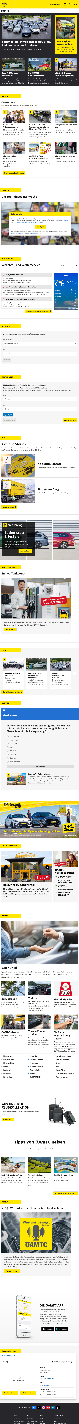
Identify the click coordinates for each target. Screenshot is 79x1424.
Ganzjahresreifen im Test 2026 (66, 126)
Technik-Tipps (60, 1070)
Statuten (56, 1421)
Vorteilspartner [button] (8, 568)
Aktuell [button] (5, 96)
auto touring (17, 1419)
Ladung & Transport (36, 1060)
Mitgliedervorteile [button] (9, 846)
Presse (42, 1421)
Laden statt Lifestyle (15, 535)
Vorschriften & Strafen (36, 1033)
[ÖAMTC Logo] (4, 4)
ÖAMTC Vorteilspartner (64, 872)
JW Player (64, 221)
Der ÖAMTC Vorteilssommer (36, 74)
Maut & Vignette (63, 999)
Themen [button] (5, 916)
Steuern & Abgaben (62, 1060)
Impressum (57, 1419)
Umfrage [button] (5, 703)
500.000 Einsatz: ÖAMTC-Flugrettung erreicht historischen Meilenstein (65, 77)
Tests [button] (4, 650)
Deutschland (14, 736)
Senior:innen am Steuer (63, 1056)
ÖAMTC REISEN (35, 1077)
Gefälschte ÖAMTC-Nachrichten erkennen (38, 157)
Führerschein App (32, 1421)
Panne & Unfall (35, 1070)
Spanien (13, 758)
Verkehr (32, 998)
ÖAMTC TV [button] (5, 190)
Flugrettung (7, 1074)
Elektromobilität (8, 1063)
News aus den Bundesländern (14, 173)
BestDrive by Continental (19, 885)
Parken (32, 1074)
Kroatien (13, 751)
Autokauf (9, 968)
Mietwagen (34, 1063)
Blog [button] (4, 438)
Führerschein (7, 1077)
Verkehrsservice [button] (8, 259)
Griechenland (15, 744)
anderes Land (15, 762)
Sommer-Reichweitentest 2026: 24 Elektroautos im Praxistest (26, 43)
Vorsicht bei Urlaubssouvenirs (10, 126)
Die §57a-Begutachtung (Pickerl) (62, 1035)
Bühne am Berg (48, 489)
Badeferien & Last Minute (12, 1175)
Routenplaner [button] (7, 377)
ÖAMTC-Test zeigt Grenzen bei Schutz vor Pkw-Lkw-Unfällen (39, 127)
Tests (57, 1067)
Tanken (58, 1063)
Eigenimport (7, 1056)
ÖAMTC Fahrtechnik (19, 1421)
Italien (12, 747)
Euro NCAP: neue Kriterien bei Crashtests (10, 76)
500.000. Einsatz (49, 464)
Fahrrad (5, 1067)
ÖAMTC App (30, 1419)
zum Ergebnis (40, 767)
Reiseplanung (9, 999)
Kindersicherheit (9, 1060)
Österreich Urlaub (35, 1175)
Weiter (47, 867)
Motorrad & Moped (36, 1067)
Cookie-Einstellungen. (35, 233)
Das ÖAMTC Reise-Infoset (39, 774)
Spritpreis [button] (6, 326)
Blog (41, 1419)
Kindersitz (33, 1056)
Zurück (6, 867)
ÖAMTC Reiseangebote (63, 1175)
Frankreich (14, 740)
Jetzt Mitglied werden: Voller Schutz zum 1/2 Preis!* (63, 45)
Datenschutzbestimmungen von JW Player (30, 222)
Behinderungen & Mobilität (65, 1074)
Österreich (14, 755)
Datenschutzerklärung (17, 233)
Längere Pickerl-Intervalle (10, 157)
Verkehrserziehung (62, 1077)
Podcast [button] (5, 1202)
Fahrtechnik (7, 1070)
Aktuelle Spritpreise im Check (65, 157)
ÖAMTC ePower (10, 1032)
